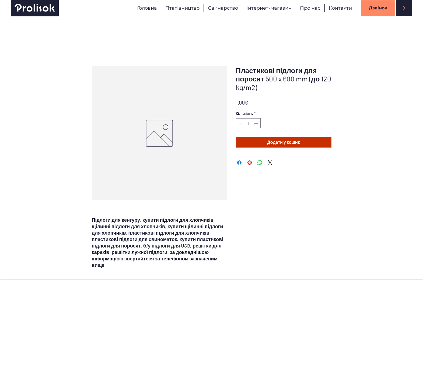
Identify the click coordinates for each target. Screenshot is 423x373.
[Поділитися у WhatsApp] (260, 162)
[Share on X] (270, 162)
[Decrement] (240, 123)
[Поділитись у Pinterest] (249, 162)
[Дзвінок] (378, 8)
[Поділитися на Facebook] (239, 162)
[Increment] (256, 123)
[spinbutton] (248, 123)
